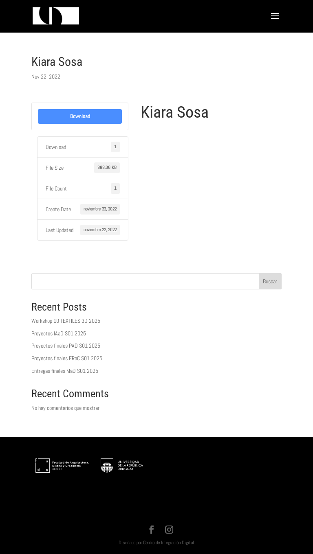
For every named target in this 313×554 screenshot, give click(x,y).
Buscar (270, 281)
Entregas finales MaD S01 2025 (64, 370)
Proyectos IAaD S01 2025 (58, 333)
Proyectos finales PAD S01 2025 (65, 345)
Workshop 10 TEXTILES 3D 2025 (65, 320)
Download (80, 116)
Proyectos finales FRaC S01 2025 (66, 358)
